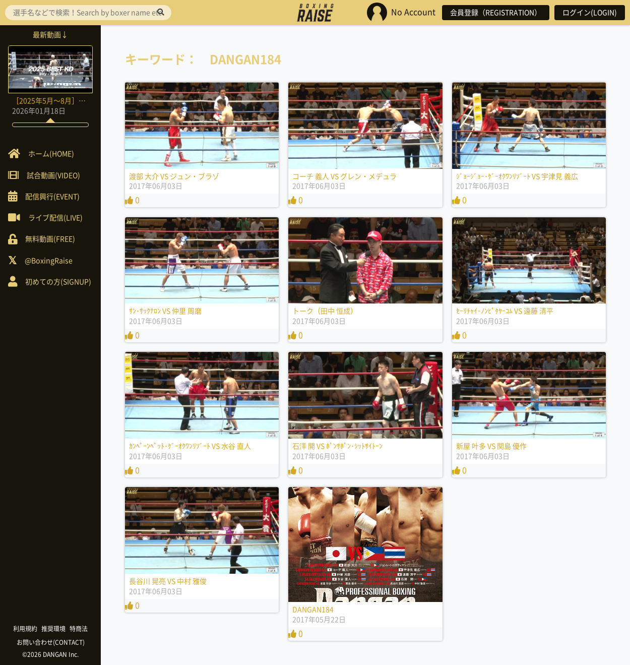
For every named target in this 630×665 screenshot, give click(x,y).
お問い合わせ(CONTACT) (51, 642)
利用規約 (25, 629)
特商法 (79, 629)
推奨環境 (53, 629)
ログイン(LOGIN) (589, 12)
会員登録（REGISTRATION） (495, 12)
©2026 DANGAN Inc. (50, 654)
